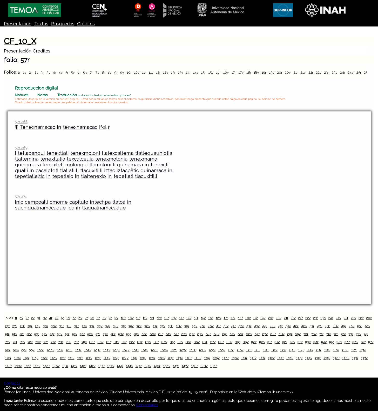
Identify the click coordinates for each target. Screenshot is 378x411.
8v (110, 72)
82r (124, 342)
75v (22, 342)
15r (203, 72)
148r (194, 366)
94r (315, 342)
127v (179, 358)
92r (284, 342)
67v (265, 334)
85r (172, 342)
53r (36, 334)
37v (162, 326)
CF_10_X (20, 41)
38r (170, 326)
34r (107, 326)
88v (229, 342)
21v (303, 72)
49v (351, 326)
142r (83, 366)
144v (129, 366)
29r (29, 326)
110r (231, 350)
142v (92, 366)
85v (180, 342)
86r (188, 342)
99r (24, 350)
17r (233, 72)
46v (304, 326)
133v (289, 358)
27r (7, 326)
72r (335, 334)
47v (319, 326)
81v (116, 342)
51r (7, 334)
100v (50, 350)
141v (74, 366)
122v (89, 358)
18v (256, 72)
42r (233, 326)
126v (161, 358)
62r (176, 334)
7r (91, 72)
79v (84, 342)
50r (359, 326)
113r (283, 350)
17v (241, 72)
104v (125, 350)
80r (92, 342)
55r (67, 334)
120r (44, 358)
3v (48, 72)
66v (249, 334)
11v (151, 72)
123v (106, 358)
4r (54, 72)
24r (342, 72)
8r (103, 72)
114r (301, 350)
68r (273, 334)
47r (312, 326)
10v (137, 72)
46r (295, 326)
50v (367, 326)
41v (226, 326)
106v (164, 350)
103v (106, 350)
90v (262, 342)
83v (148, 342)
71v (328, 334)
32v (84, 326)
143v (110, 366)
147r (176, 366)
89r (237, 342)
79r (76, 342)
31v (68, 326)
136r (336, 358)
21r (295, 72)
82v (132, 342)
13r (173, 72)
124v (125, 358)
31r (61, 326)
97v (370, 342)
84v (164, 342)
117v (362, 350)
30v (54, 326)
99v (31, 350)
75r (15, 342)
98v (16, 350)
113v (292, 350)
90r (253, 342)
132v (271, 358)
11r (144, 72)
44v (272, 326)
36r (139, 326)
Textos (41, 23)
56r (82, 334)
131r (244, 358)
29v (37, 326)
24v (351, 72)
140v (56, 366)
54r (52, 334)
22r (310, 72)
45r (280, 326)
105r (135, 350)
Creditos (41, 50)
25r (358, 72)
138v (18, 366)
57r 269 (21, 148)
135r (318, 358)
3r (42, 72)
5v (73, 72)
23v (335, 72)
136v (345, 358)
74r (366, 334)
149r (213, 366)
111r (249, 350)
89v (246, 342)
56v (90, 334)
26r (361, 318)
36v (147, 326)
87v (213, 342)
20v (288, 72)
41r (218, 326)
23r (326, 72)
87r (204, 342)
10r (129, 72)
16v (226, 72)
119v (35, 358)
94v (324, 342)
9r (116, 72)
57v (105, 334)
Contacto (12, 383)
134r (299, 358)
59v (136, 334)
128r (188, 358)
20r (279, 72)
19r (264, 72)
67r (257, 334)
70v (314, 334)
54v (59, 334)
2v (36, 72)
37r (155, 326)
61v (168, 334)
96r (347, 342)
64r (208, 334)
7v (97, 72)
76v (38, 342)
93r (300, 342)
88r (221, 342)
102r (78, 350)
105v (144, 350)
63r (192, 334)
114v (309, 350)
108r (192, 350)
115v (327, 350)
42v (241, 326)
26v (369, 318)
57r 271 (21, 197)
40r (202, 326)
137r (355, 358)
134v (308, 358)
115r (318, 350)
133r (280, 358)
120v (53, 358)
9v (122, 72)
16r (218, 72)
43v (257, 326)
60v (153, 334)
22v (319, 72)
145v (147, 366)
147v (185, 366)
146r (157, 366)
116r (336, 350)
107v (183, 350)
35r (123, 326)
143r (101, 366)
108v (202, 350)
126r (152, 358)
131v (253, 358)
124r (116, 358)
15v (211, 72)
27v (14, 326)
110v (240, 350)
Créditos (86, 23)
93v (308, 342)
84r (156, 342)
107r (173, 350)
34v (115, 326)
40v (211, 326)
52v (29, 334)
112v (274, 350)
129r (207, 358)
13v (180, 72)
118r (8, 358)
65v (232, 334)
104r (116, 350)
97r (363, 342)
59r (128, 334)
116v (345, 350)
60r (144, 334)
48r (327, 326)
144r (120, 366)
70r (305, 334)
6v (85, 72)
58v (121, 334)
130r (225, 358)
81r (108, 342)
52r (22, 334)
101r (60, 350)
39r (186, 326)
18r (248, 72)
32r (76, 326)
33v (99, 326)
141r (65, 366)
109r (212, 350)
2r (30, 72)
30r (45, 326)
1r (19, 72)
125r (134, 358)
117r (354, 350)
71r (321, 334)
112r (266, 350)
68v (281, 334)
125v (143, 358)
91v (277, 342)
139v (36, 366)
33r (91, 326)
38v (179, 326)
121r (63, 358)
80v (100, 342)
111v (257, 350)
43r (248, 326)
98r (7, 350)
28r (22, 326)
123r (98, 358)
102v (87, 350)
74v (7, 342)
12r (158, 72)
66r (240, 334)
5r (66, 72)
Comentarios (147, 405)
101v (69, 350)
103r (97, 350)
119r (26, 358)
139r (27, 366)
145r (138, 366)
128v (197, 358)
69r (289, 334)
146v (166, 366)
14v (196, 72)
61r (160, 334)
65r (224, 334)
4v (61, 72)
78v (68, 342)
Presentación (17, 23)
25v (367, 72)
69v (298, 334)
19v (272, 72)
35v (131, 326)
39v (194, 326)
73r (350, 334)
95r (331, 342)
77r (45, 342)
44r (264, 326)
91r (269, 342)
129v (216, 358)
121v (71, 358)
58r (112, 334)
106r (154, 350)
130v (235, 358)
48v (335, 326)
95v (339, 342)
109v (221, 350)
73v (358, 334)
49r (343, 326)
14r (188, 72)
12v (165, 72)
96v (355, 342)
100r (40, 350)
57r (97, 334)
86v (197, 342)
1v (24, 72)
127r (171, 358)
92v (292, 342)
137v (364, 358)
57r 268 (21, 122)
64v (216, 334)
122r (80, 358)
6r (79, 72)
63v (200, 334)
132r (262, 358)
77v (53, 342)
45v (288, 326)
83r (139, 342)
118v (17, 358)
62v (184, 334)
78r (60, 342)
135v (327, 358)
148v (204, 366)
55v (74, 334)
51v (14, 334)
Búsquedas (62, 23)
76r (30, 342)
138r (8, 366)
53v (44, 334)
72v (343, 334)
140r (46, 366)
